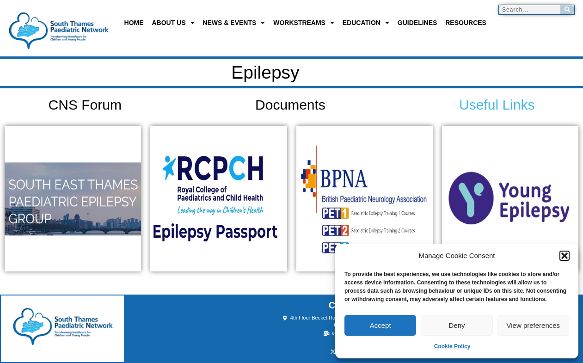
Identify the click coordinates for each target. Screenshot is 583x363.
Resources (465, 22)
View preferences (533, 325)
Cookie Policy (452, 346)
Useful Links (496, 104)
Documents (290, 104)
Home (134, 22)
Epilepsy (240, 72)
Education (366, 23)
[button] (564, 255)
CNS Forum (85, 104)
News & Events (234, 23)
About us (173, 23)
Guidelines (417, 22)
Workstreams (303, 23)
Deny (456, 325)
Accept (380, 325)
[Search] (567, 9)
